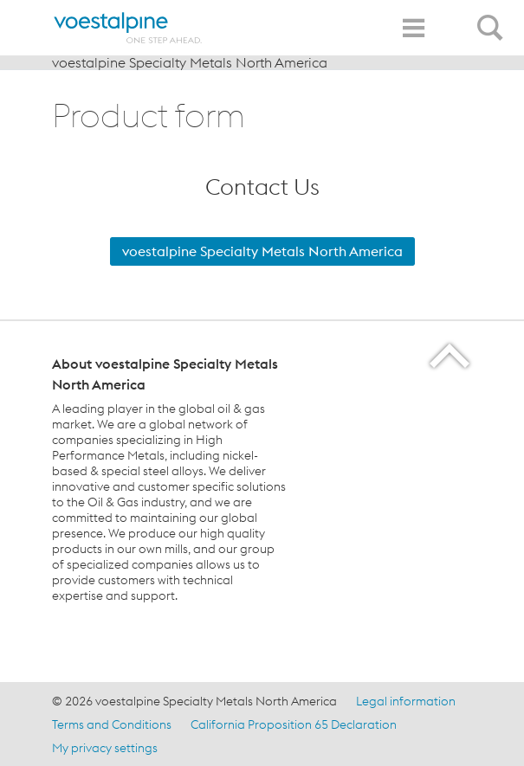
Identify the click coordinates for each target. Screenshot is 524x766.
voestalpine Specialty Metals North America (189, 62)
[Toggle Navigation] (413, 28)
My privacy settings (105, 748)
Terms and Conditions (111, 724)
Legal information (406, 701)
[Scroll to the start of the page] (450, 355)
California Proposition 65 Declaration (294, 724)
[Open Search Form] (492, 18)
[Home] (128, 28)
